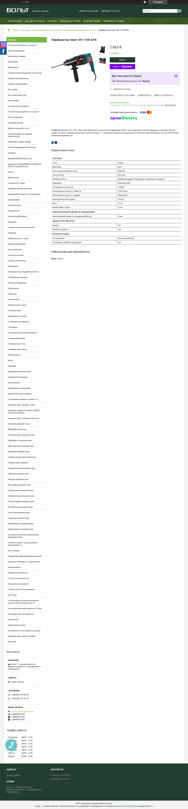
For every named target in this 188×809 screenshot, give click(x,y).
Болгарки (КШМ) (15, 123)
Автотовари (14, 550)
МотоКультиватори (17, 95)
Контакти (52, 21)
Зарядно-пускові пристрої (20, 188)
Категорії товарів (92, 21)
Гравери (11, 153)
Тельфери (12, 327)
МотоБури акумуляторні (19, 485)
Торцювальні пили (16, 338)
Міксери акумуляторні (18, 479)
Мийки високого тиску (18, 238)
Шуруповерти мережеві (19, 388)
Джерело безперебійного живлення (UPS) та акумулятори (24, 165)
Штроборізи (14, 382)
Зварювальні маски (17, 625)
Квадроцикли (14, 567)
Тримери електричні (17, 349)
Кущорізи (12, 222)
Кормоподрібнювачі (17, 216)
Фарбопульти (14, 355)
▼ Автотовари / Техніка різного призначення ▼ (23, 544)
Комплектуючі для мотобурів (21, 636)
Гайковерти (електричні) (19, 142)
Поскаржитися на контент (116, 806)
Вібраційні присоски (17, 429)
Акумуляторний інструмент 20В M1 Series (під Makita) (24, 411)
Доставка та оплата (35, 21)
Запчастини (13, 619)
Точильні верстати (16, 344)
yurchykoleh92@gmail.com (22, 711)
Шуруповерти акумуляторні (21, 529)
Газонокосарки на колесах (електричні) (20, 135)
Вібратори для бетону (18, 128)
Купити (122, 60)
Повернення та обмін (70, 21)
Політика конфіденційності (141, 806)
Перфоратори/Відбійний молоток (79, 30)
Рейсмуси (12, 294)
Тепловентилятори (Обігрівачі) (22, 333)
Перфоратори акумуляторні (21, 496)
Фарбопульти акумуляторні (20, 524)
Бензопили (13, 62)
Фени (10, 360)
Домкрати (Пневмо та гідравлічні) (24, 562)
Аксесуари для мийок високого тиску (25, 608)
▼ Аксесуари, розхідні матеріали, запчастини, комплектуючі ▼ (23, 601)
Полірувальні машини (18, 277)
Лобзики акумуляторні (18, 474)
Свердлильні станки (17, 316)
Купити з (122, 66)
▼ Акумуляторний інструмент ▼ (23, 399)
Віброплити (13, 67)
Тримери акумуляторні (18, 518)
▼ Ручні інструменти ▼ (18, 578)
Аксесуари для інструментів (21, 614)
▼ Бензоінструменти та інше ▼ (22, 45)
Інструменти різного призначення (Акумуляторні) (23, 536)
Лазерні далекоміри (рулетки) (22, 457)
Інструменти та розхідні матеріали (24, 630)
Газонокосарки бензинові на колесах (25, 73)
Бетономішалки (15, 117)
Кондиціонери (14, 205)
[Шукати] (179, 11)
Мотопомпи (13, 100)
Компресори (13, 211)
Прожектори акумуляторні (20, 507)
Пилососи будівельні (17, 283)
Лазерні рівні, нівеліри (18, 463)
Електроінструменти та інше (46, 30)
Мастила (12, 642)
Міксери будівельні (16, 244)
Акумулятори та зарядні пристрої (24, 418)
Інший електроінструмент (20, 394)
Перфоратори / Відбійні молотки (23, 272)
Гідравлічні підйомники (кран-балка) (24, 556)
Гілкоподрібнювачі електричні (22, 147)
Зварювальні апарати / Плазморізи (24, 194)
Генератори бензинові (18, 78)
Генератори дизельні (17, 84)
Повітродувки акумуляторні (21, 501)
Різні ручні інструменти (18, 584)
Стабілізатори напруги (18, 322)
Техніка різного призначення (21, 589)
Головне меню (15, 21)
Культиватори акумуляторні (21, 446)
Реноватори (13, 299)
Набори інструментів (17, 573)
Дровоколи (13, 177)
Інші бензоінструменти (18, 106)
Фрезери (12, 366)
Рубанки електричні (17, 305)
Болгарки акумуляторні (18, 424)
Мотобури (13, 89)
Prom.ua (108, 803)
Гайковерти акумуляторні (20, 440)
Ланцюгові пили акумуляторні (21, 468)
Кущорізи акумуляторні (18, 451)
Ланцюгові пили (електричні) (21, 227)
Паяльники (13, 266)
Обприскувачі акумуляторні (20, 490)
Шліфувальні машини (17, 377)
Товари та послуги (21, 30)
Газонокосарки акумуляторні (21, 435)
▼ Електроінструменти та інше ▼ (23, 112)
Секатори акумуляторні (19, 512)
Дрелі (10, 172)
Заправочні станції (16, 183)
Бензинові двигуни (16, 51)
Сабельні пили (14, 310)
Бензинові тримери (17, 56)
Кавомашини (14, 200)
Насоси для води (16, 255)
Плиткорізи (13, 288)
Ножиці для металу (17, 261)
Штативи (12, 595)
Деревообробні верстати (20, 158)
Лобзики (12, 233)
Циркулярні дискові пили (19, 371)
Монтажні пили (15, 249)
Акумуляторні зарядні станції (21, 405)
